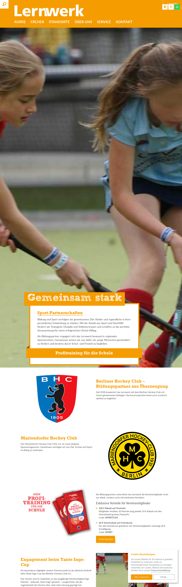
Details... (164, 577)
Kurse (20, 22)
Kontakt (124, 22)
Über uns (83, 22)
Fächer (37, 22)
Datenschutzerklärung (160, 570)
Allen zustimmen (141, 577)
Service (104, 22)
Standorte (59, 22)
